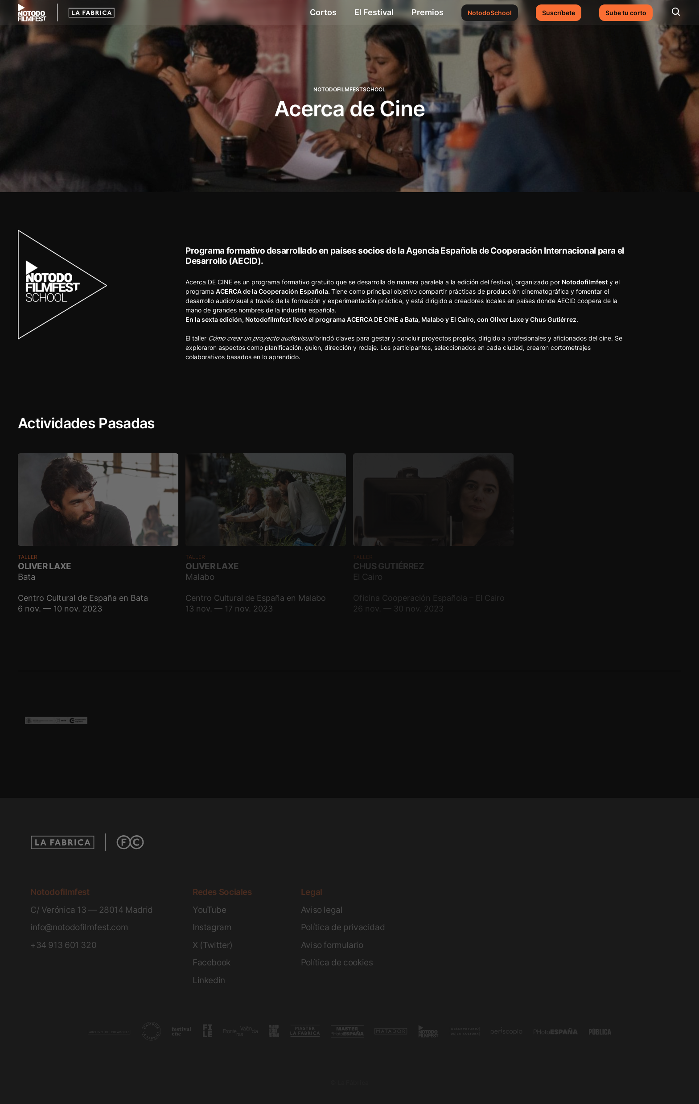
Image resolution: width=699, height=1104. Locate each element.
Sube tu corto (625, 12)
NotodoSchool (490, 12)
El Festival (374, 12)
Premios (427, 12)
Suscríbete (558, 12)
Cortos (323, 12)
